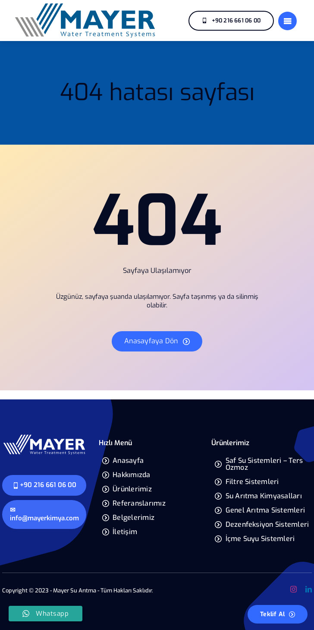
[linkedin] (308, 589)
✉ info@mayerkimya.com (44, 514)
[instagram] (293, 589)
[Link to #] (287, 21)
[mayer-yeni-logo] (85, 5)
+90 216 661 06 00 (44, 485)
